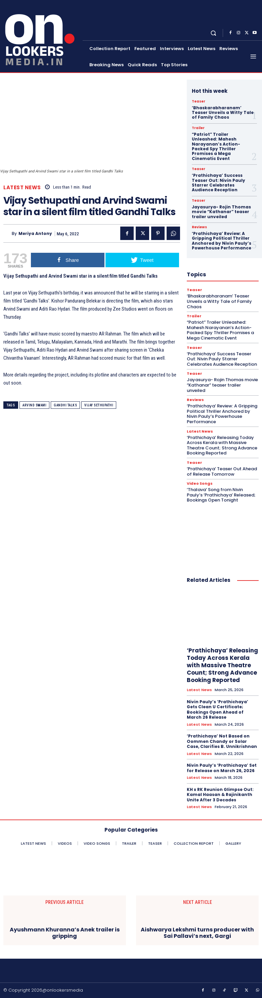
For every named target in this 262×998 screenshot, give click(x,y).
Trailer (198, 128)
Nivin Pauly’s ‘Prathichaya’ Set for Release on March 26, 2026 (222, 767)
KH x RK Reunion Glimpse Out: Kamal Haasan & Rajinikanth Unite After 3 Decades (220, 795)
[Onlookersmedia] (42, 35)
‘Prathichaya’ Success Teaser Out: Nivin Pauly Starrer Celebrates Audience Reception (218, 182)
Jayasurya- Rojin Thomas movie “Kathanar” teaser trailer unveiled (221, 211)
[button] (213, 33)
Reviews (199, 227)
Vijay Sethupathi (98, 405)
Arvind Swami (34, 405)
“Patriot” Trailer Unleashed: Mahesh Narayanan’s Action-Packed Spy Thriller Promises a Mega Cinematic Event (216, 146)
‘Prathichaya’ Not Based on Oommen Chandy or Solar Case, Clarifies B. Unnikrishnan (222, 741)
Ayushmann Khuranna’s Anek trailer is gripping (65, 932)
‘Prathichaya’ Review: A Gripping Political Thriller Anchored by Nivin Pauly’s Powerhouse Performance (221, 241)
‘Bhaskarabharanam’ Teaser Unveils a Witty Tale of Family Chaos (223, 112)
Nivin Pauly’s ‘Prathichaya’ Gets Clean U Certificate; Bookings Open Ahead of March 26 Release (217, 709)
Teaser (198, 101)
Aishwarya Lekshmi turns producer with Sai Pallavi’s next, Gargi (197, 932)
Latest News (22, 187)
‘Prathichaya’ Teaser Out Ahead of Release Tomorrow (222, 471)
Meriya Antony (35, 233)
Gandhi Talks (65, 405)
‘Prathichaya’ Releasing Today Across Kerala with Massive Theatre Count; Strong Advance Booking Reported (222, 445)
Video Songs (200, 483)
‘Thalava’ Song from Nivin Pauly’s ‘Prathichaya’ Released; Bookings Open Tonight (221, 494)
